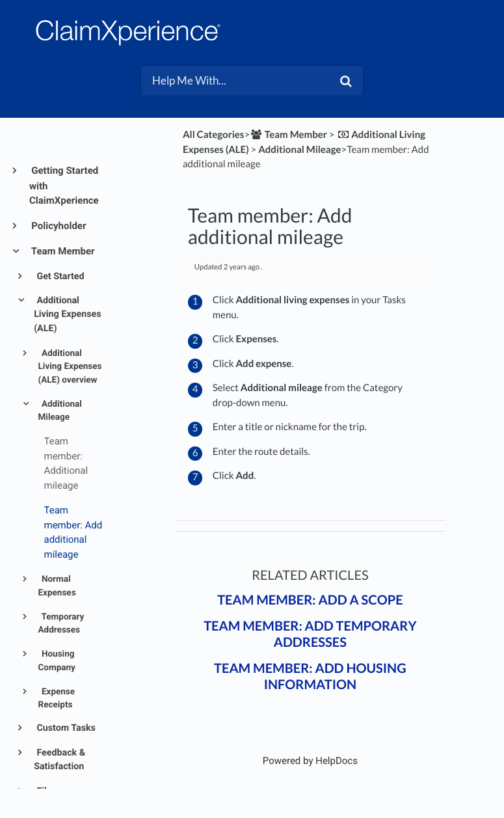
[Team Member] (288, 135)
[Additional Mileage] (299, 150)
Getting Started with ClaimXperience (64, 185)
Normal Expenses (57, 585)
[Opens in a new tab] (310, 761)
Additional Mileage (60, 410)
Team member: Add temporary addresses (310, 634)
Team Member (62, 251)
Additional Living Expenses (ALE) (67, 314)
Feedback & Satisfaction (59, 760)
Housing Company (56, 660)
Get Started (59, 276)
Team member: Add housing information (310, 676)
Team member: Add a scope (310, 600)
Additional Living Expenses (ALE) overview (70, 366)
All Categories (213, 135)
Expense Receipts (56, 698)
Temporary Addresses (61, 623)
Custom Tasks (65, 728)
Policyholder (57, 226)
